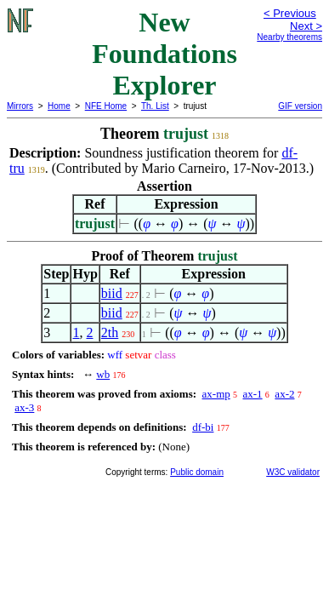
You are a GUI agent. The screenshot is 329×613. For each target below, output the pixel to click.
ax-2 (284, 393)
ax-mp (216, 393)
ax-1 (253, 393)
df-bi (202, 427)
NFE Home (106, 106)
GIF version (300, 106)
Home (59, 106)
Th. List (155, 106)
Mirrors (20, 106)
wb (103, 374)
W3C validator (293, 472)
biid (111, 293)
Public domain (197, 472)
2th (109, 332)
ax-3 (24, 407)
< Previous (290, 13)
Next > (306, 26)
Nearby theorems (289, 37)
